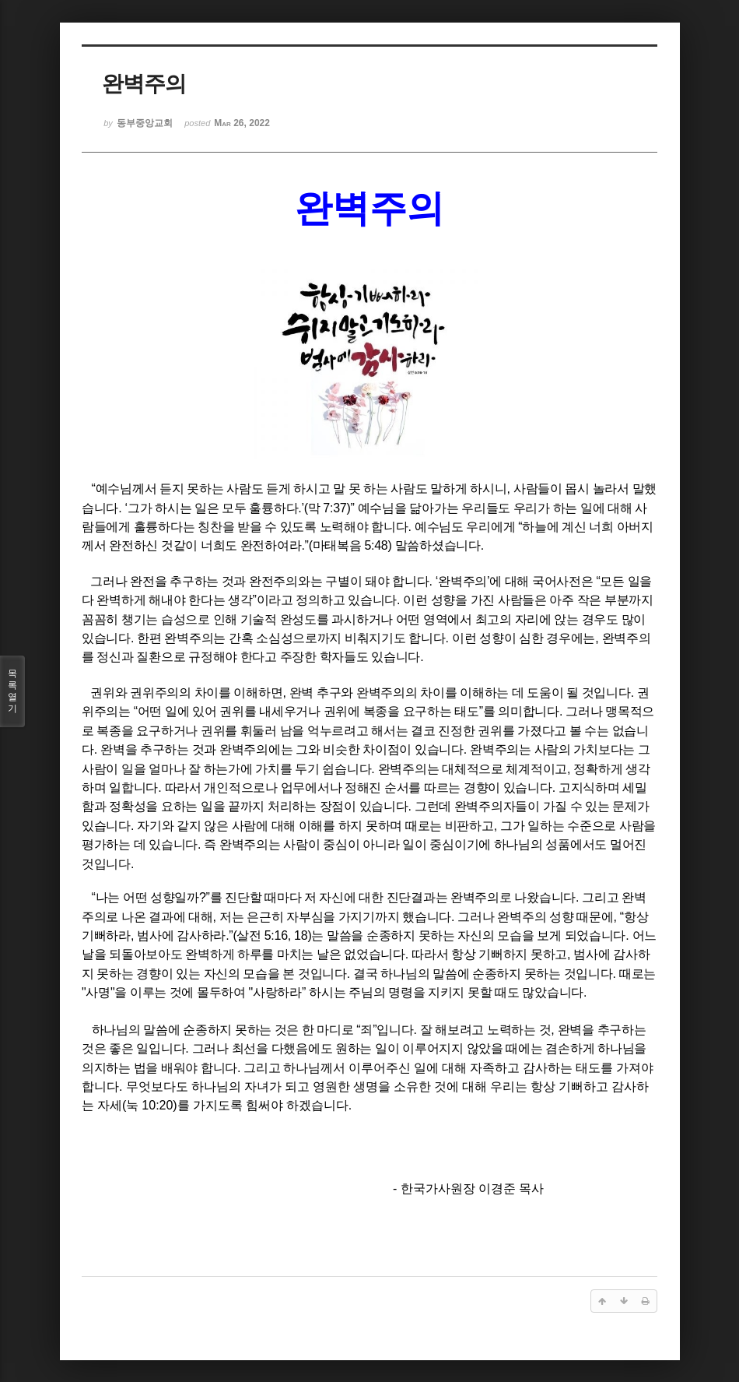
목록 (12, 691)
